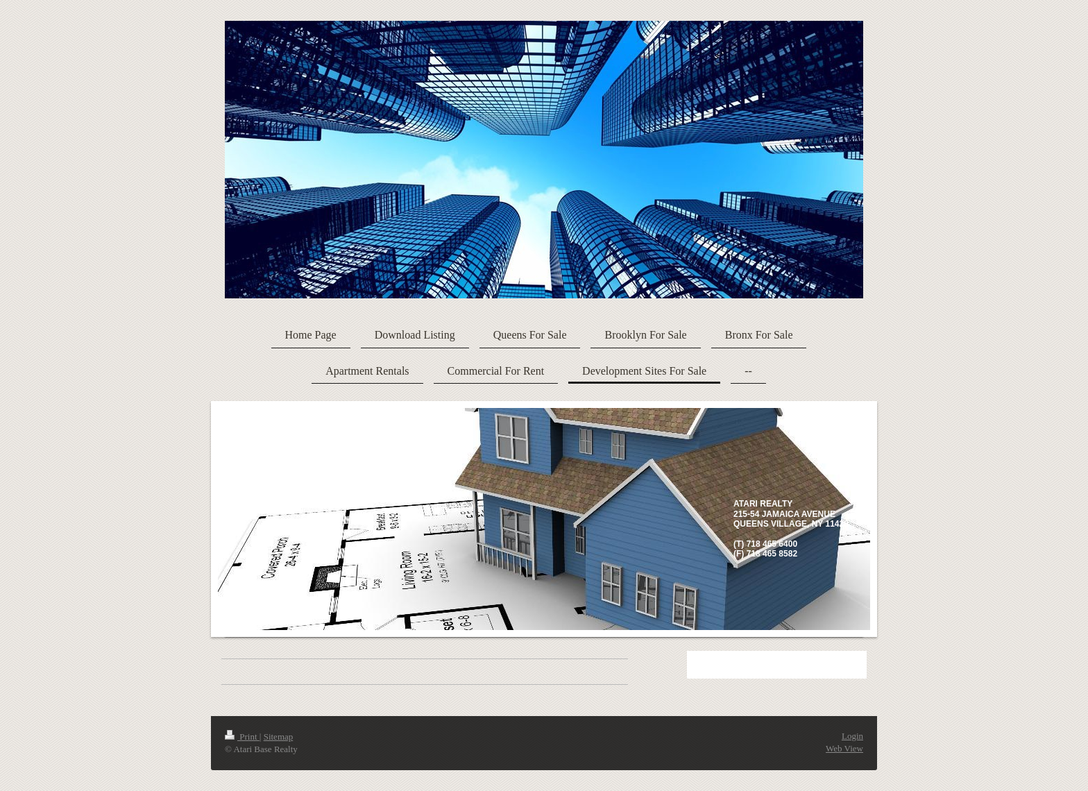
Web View (844, 748)
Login (852, 736)
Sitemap (279, 736)
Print (242, 736)
